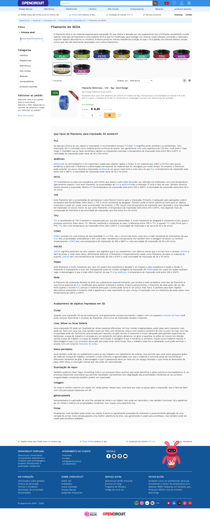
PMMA (150, 269)
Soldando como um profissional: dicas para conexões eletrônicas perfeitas (170, 481)
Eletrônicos (49, 9)
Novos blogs (156, 477)
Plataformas (71, 9)
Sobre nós (66, 481)
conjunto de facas (171, 315)
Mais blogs (154, 492)
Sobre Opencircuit (72, 477)
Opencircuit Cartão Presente (118, 481)
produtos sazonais (183, 9)
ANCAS (57, 251)
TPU (56, 220)
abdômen (58, 164)
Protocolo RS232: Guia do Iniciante (165, 490)
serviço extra (113, 477)
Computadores (137, 9)
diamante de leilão (88, 344)
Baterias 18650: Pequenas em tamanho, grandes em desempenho (170, 487)
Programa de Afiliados (115, 487)
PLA (126, 146)
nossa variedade (69, 487)
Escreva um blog (113, 484)
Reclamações (24, 492)
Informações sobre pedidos (31, 481)
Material (159, 9)
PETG (56, 182)
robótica (92, 9)
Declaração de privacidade (30, 490)
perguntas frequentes (71, 492)
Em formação (25, 477)
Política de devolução (28, 484)
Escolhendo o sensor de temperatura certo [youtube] (170, 484)
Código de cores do (114, 490)
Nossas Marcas (25, 9)
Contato (188, 15)
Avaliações (66, 484)
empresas (178, 15)
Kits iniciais (113, 9)
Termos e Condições (28, 487)
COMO (57, 236)
